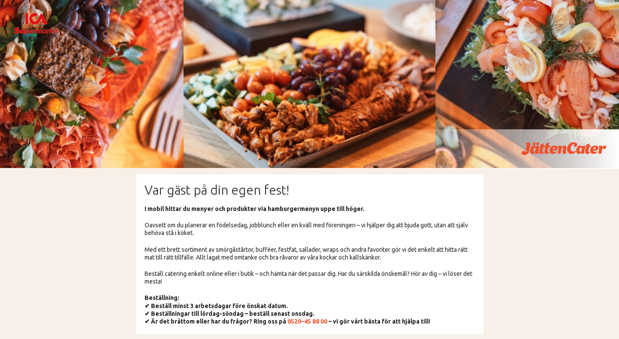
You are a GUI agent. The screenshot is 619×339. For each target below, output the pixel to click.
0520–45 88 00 (307, 321)
